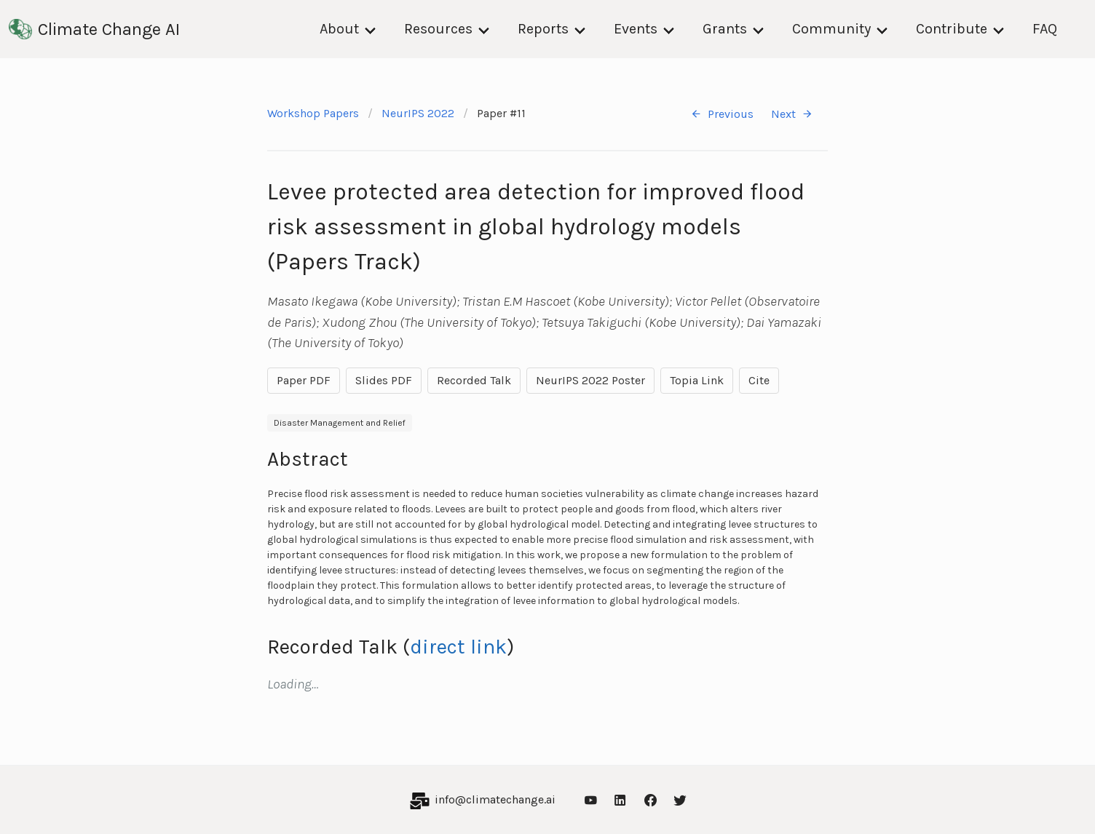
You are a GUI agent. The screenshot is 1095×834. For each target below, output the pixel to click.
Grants (725, 28)
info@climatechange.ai (495, 799)
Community (831, 28)
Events (635, 28)
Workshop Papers (313, 113)
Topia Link (697, 380)
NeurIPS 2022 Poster (590, 380)
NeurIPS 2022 (418, 113)
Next (792, 114)
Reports (543, 28)
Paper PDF (304, 380)
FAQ (1044, 28)
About (339, 28)
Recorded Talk (474, 380)
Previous (722, 114)
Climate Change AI (94, 29)
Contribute (951, 28)
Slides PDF (383, 380)
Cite (759, 380)
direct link (458, 647)
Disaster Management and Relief (340, 423)
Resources (438, 28)
